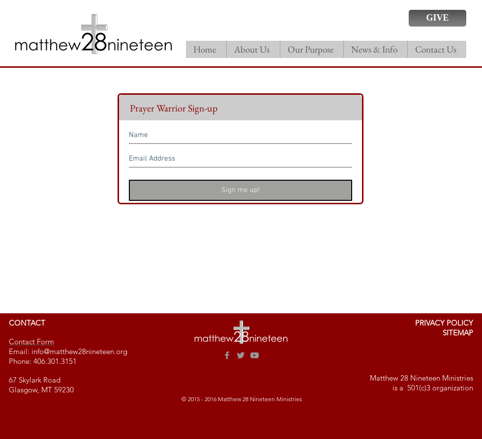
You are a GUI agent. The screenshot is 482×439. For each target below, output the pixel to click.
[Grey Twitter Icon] (241, 355)
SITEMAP (458, 332)
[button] (253, 49)
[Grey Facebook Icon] (227, 355)
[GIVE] (437, 18)
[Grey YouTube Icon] (254, 355)
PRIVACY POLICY (444, 323)
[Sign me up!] (240, 190)
